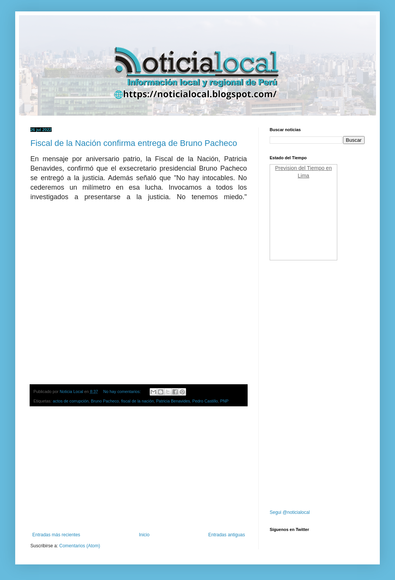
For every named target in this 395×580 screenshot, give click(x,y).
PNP (224, 401)
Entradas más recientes (56, 534)
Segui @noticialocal (290, 512)
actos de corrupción (70, 401)
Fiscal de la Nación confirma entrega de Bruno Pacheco (133, 143)
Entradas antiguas (226, 534)
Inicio (144, 534)
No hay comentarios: (122, 391)
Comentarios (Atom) (79, 545)
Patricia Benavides (173, 401)
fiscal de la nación (137, 401)
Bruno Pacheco (105, 401)
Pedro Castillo (205, 401)
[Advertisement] (138, 469)
